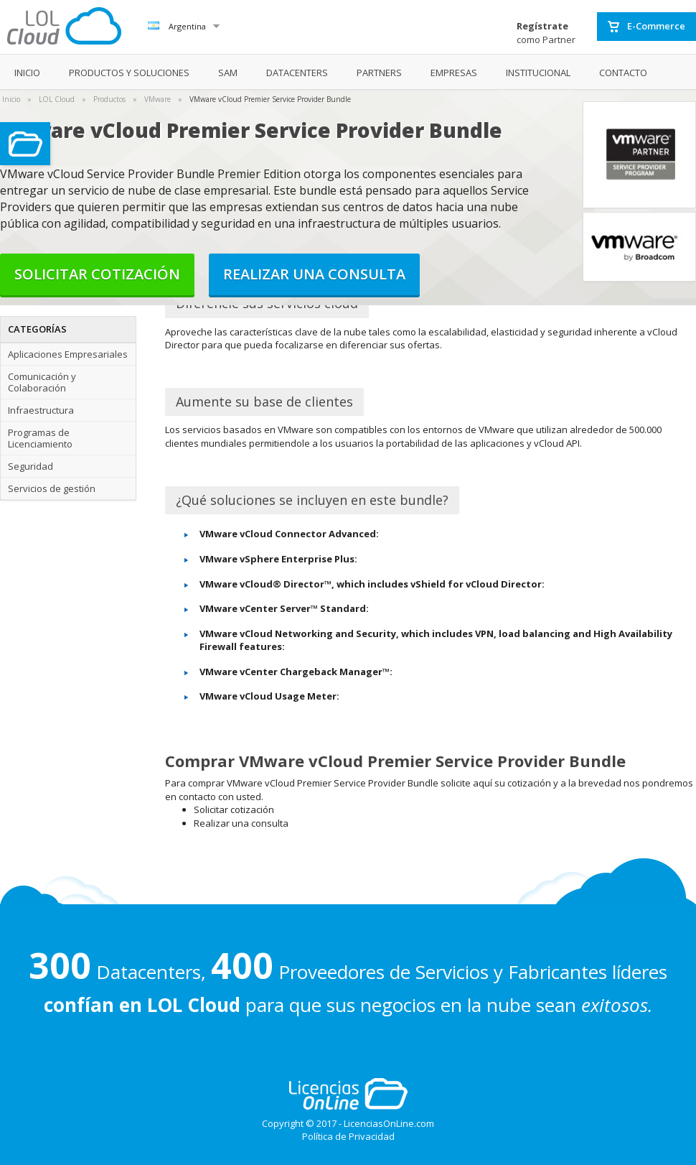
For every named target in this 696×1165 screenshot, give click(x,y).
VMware (157, 99)
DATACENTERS (297, 72)
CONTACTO (623, 72)
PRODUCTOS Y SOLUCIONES (129, 72)
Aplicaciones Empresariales (68, 354)
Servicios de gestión (51, 488)
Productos (109, 99)
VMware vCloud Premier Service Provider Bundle (270, 99)
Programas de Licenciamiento (40, 438)
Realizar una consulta (314, 274)
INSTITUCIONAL (538, 72)
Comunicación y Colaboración (42, 382)
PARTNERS (379, 72)
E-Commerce (646, 26)
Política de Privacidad (348, 1136)
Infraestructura (41, 410)
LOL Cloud (57, 99)
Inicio (11, 99)
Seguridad (30, 466)
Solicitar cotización (97, 274)
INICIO (27, 72)
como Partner (546, 32)
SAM (228, 72)
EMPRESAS (454, 72)
